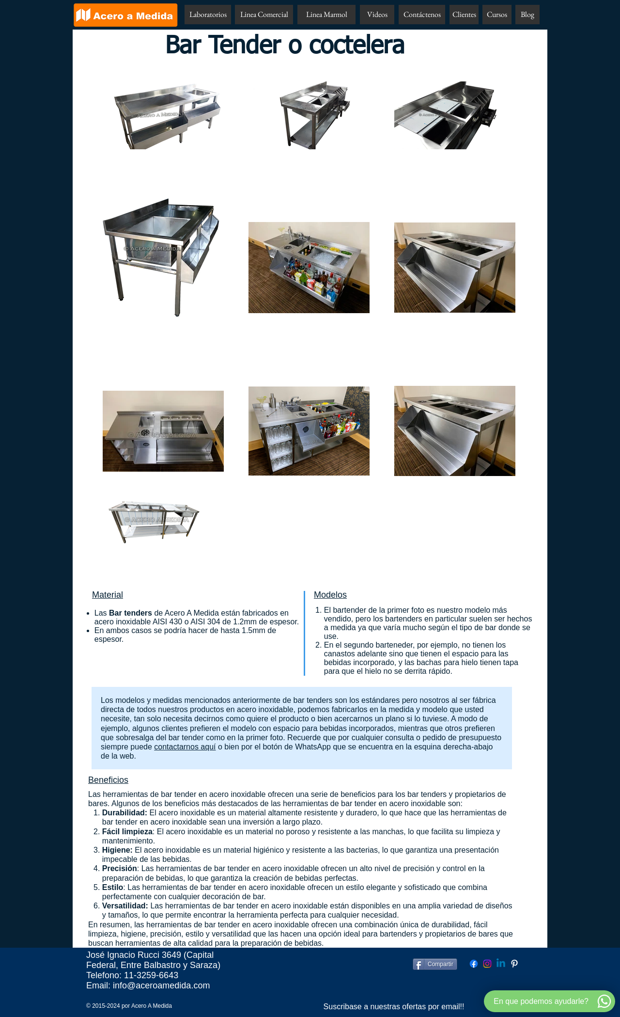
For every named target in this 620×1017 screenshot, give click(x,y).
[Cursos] (497, 14)
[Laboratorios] (208, 14)
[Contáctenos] (422, 14)
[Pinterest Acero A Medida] (514, 963)
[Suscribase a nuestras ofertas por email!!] (393, 1007)
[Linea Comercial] (264, 14)
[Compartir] (435, 964)
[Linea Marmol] (326, 14)
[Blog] (527, 14)
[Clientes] (464, 14)
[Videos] (377, 14)
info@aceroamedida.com (161, 985)
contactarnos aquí (185, 747)
